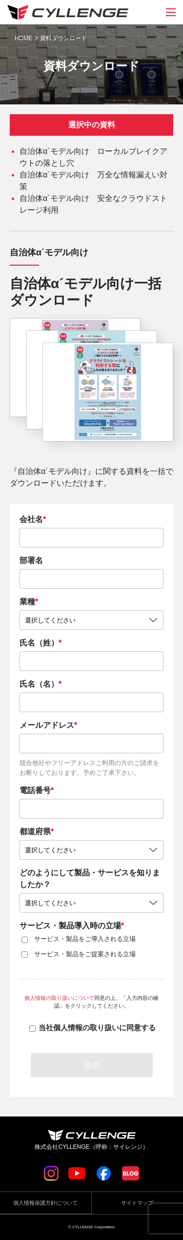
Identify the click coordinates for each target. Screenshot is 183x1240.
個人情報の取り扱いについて (59, 998)
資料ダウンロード (63, 38)
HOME (23, 38)
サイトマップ (137, 1203)
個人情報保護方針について (45, 1203)
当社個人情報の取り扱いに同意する (97, 1027)
